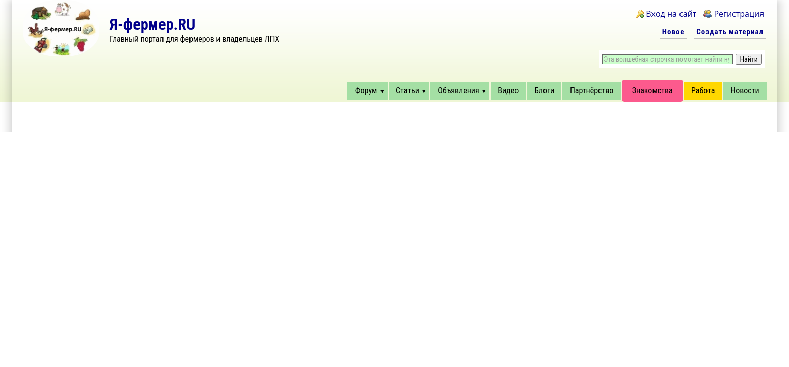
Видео (508, 90)
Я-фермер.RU (152, 24)
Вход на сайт (671, 13)
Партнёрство (591, 90)
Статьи (407, 90)
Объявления (458, 90)
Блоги (544, 90)
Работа (703, 90)
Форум (366, 90)
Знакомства (652, 90)
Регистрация (739, 13)
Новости (744, 90)
